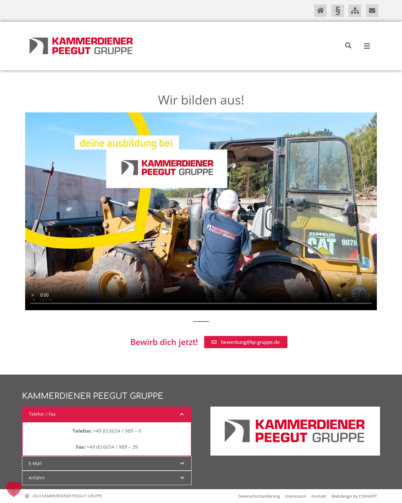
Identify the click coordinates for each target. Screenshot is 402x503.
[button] (348, 45)
